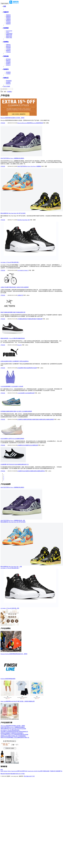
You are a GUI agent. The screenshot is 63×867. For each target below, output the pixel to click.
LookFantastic (9, 33)
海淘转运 (8, 63)
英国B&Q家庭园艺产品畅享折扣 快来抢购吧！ (12, 733)
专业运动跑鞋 (25, 471)
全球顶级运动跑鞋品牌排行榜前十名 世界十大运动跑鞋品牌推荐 (16, 411)
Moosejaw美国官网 (26, 123)
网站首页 (3, 773)
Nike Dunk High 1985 (25, 219)
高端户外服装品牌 (28, 318)
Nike (18, 219)
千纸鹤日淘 (52, 771)
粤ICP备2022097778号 (29, 776)
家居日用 (8, 46)
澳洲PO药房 (9, 36)
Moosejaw (19, 123)
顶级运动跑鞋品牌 (40, 419)
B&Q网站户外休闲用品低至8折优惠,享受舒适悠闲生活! (14, 731)
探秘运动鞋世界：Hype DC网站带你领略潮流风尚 (13, 338)
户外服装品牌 (20, 318)
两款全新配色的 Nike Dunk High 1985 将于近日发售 (13, 213)
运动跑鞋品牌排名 (40, 471)
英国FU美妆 (9, 37)
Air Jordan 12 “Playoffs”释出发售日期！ (10, 262)
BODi (26, 771)
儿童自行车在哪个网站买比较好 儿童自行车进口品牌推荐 (15, 287)
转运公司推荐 (6, 86)
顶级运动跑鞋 (32, 419)
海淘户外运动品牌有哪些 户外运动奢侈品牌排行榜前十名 (15, 737)
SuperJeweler (31, 771)
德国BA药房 (9, 34)
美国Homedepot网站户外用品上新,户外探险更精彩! (13, 736)
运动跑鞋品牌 (25, 419)
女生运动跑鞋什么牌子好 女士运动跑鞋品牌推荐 (12, 438)
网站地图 (12, 773)
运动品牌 (27, 367)
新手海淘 (8, 59)
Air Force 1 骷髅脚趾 (36, 166)
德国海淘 (8, 16)
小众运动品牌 (20, 393)
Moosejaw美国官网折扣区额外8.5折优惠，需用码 (12, 117)
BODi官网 (22, 771)
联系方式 (17, 773)
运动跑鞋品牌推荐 (49, 419)
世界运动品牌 (33, 367)
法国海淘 (8, 19)
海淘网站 (9, 91)
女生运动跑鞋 (25, 445)
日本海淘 (8, 22)
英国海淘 (8, 17)
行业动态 (8, 73)
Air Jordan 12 (25, 270)
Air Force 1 (28, 166)
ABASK (36, 771)
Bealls (2, 771)
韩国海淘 (8, 23)
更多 (2, 769)
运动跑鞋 (19, 419)
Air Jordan (19, 270)
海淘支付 (8, 65)
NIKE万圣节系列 (21, 166)
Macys (7, 32)
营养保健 (8, 47)
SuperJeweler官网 (15, 771)
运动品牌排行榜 (21, 367)
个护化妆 (8, 49)
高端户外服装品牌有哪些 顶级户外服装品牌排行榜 (13, 312)
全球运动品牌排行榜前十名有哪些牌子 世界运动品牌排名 (15, 361)
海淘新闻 (8, 72)
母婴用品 (8, 44)
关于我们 (22, 773)
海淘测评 (8, 82)
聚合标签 (7, 773)
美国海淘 (8, 15)
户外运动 (8, 52)
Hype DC (19, 345)
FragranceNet (9, 30)
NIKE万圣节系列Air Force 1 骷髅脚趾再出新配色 (12, 158)
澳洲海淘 (8, 20)
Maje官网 (40, 771)
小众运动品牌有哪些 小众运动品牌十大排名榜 (12, 386)
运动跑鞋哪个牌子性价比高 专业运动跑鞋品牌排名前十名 (15, 464)
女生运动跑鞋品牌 (33, 445)
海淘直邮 (8, 62)
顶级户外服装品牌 (37, 318)
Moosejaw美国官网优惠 (37, 123)
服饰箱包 (8, 50)
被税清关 (8, 60)
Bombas (5, 771)
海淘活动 (8, 83)
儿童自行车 (20, 295)
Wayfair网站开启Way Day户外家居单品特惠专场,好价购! (14, 734)
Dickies (9, 771)
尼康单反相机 (46, 771)
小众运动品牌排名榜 (29, 393)
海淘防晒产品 (59, 771)
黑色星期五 (9, 80)
